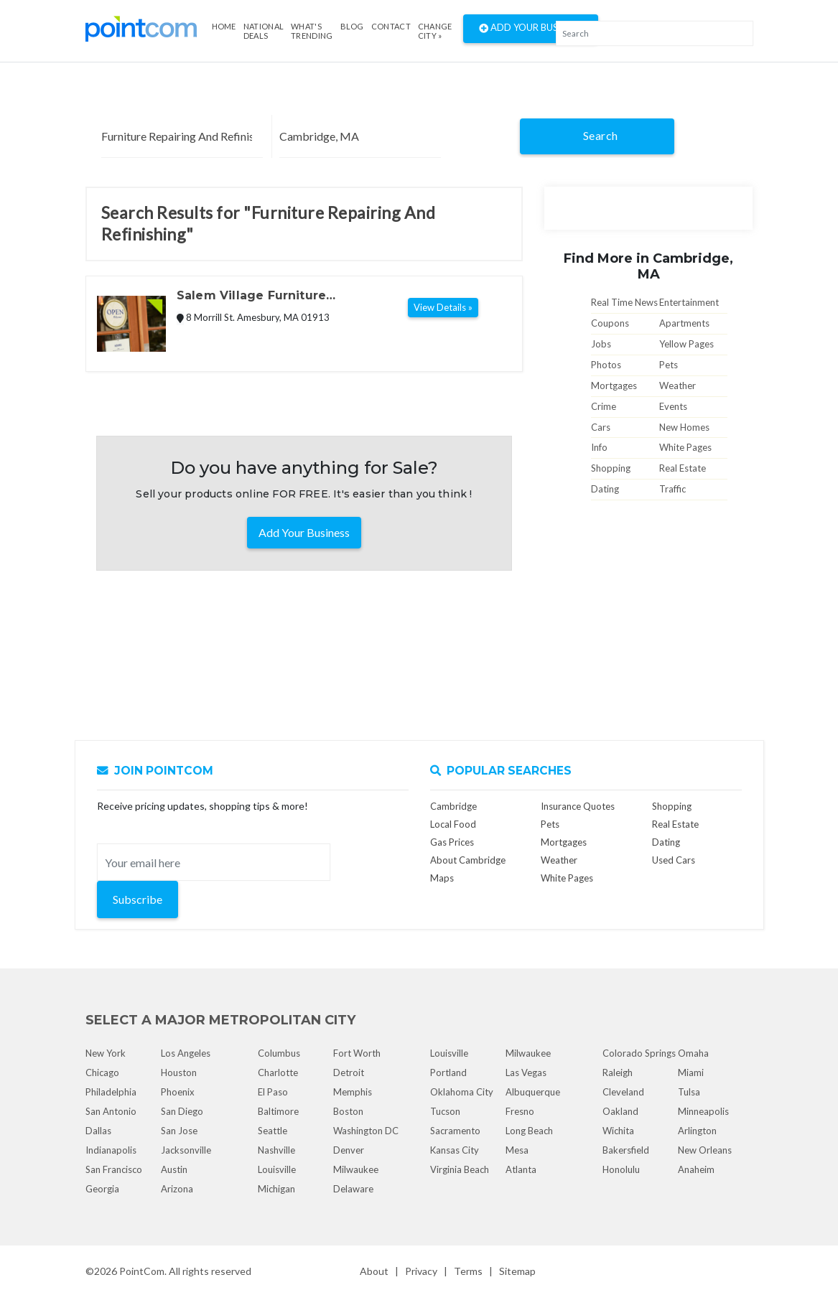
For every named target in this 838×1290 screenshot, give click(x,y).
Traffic (672, 489)
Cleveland (623, 1092)
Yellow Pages (686, 344)
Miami (691, 1072)
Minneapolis (703, 1111)
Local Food (453, 824)
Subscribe (137, 899)
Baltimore (278, 1111)
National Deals (263, 31)
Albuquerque (533, 1092)
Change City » (435, 31)
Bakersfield (625, 1150)
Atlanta (521, 1169)
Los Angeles (185, 1053)
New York (105, 1053)
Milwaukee (355, 1169)
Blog (352, 26)
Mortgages (614, 385)
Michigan (276, 1189)
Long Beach (529, 1130)
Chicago (102, 1072)
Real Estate (682, 468)
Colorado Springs (639, 1053)
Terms (468, 1271)
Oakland (620, 1111)
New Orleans (705, 1150)
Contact (391, 26)
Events (673, 406)
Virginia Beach (459, 1169)
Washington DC (366, 1130)
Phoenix (178, 1092)
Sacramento (455, 1130)
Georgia (102, 1189)
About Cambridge (468, 860)
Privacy (421, 1271)
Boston (348, 1111)
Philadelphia (110, 1092)
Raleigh (617, 1072)
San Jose (179, 1130)
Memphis (352, 1092)
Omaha (693, 1053)
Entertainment (689, 302)
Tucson (445, 1111)
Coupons (610, 323)
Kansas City (454, 1150)
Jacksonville (186, 1150)
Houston (179, 1072)
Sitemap (517, 1271)
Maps (442, 878)
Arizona (177, 1189)
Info (599, 447)
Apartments (684, 323)
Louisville (277, 1169)
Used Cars (673, 860)
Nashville (276, 1150)
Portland (448, 1072)
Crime (603, 406)
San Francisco (113, 1169)
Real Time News (624, 302)
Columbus (279, 1053)
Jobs (601, 344)
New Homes (684, 427)
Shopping (610, 468)
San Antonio (110, 1111)
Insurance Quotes (578, 806)
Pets (668, 364)
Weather (677, 385)
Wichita (618, 1130)
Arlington (697, 1130)
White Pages (685, 447)
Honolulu (621, 1169)
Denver (348, 1150)
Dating (605, 489)
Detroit (348, 1072)
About (374, 1271)
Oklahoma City (461, 1092)
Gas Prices (452, 842)
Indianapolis (110, 1150)
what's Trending (311, 31)
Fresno (520, 1111)
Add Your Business (530, 29)
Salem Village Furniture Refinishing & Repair (251, 296)
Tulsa (689, 1092)
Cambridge (453, 806)
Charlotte (278, 1072)
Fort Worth (357, 1053)
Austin (174, 1169)
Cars (600, 427)
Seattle (272, 1130)
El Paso (273, 1092)
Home (224, 26)
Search (600, 135)
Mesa (517, 1150)
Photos (606, 364)
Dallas (98, 1130)
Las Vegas (526, 1072)
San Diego (182, 1111)
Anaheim (696, 1169)
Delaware (353, 1189)
